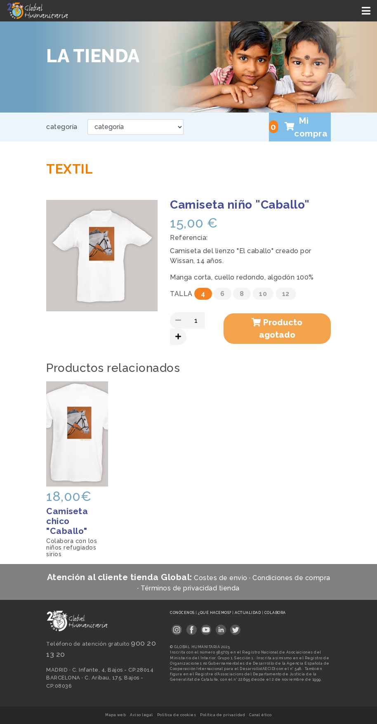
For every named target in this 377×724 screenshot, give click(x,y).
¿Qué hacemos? (215, 613)
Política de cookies (176, 715)
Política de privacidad (222, 715)
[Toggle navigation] (367, 10)
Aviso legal (141, 715)
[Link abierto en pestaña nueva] (177, 627)
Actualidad (248, 613)
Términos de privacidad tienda (190, 588)
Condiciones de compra (291, 578)
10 (263, 294)
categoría (62, 127)
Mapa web (115, 715)
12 (286, 294)
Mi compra (298, 127)
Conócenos (183, 613)
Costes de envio (220, 578)
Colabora (275, 613)
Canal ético (260, 715)
